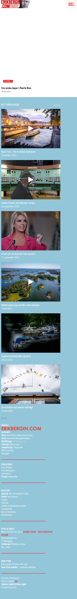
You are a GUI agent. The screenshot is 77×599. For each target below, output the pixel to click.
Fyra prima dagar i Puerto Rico (16, 63)
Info (22, 593)
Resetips (33, 589)
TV (26, 589)
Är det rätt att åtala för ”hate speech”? (18, 229)
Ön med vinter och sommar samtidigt (17, 382)
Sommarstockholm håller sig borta (16, 331)
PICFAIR (4, 510)
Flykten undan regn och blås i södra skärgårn (20, 280)
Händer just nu (13, 416)
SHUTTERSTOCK (45, 507)
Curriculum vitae (33, 593)
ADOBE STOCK (29, 507)
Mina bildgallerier (16, 589)
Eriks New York (13, 593)
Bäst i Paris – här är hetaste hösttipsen (18, 126)
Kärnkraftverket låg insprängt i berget (18, 178)
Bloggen (4, 589)
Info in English (12, 596)
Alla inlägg (56, 80)
